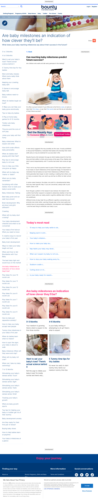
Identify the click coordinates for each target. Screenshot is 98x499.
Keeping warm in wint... (38, 233)
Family (60, 13)
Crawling (5, 211)
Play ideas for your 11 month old (10, 282)
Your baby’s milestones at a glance (11, 440)
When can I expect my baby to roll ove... (44, 254)
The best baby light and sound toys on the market (11, 262)
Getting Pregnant (8, 13)
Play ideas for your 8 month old (9, 307)
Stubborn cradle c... (37, 264)
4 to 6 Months (7, 55)
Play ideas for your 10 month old (10, 276)
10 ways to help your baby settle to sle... (44, 228)
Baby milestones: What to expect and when (11, 143)
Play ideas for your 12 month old (10, 288)
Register (94, 6)
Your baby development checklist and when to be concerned (11, 223)
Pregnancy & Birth (20, 13)
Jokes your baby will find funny (11, 136)
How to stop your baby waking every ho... (45, 259)
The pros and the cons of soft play (11, 130)
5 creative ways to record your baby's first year (11, 237)
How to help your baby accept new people (10, 325)
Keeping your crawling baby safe (10, 83)
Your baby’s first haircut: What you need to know (11, 231)
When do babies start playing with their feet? (10, 155)
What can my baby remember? (9, 179)
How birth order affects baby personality (10, 149)
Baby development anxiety (12, 418)
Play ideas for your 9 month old (9, 313)
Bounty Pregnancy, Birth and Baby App (36, 476)
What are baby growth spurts (10, 405)
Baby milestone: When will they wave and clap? (11, 352)
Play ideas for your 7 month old (9, 301)
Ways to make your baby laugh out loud (11, 247)
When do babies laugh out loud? (11, 102)
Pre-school (52, 13)
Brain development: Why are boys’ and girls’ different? (11, 205)
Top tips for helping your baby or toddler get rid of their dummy (11, 412)
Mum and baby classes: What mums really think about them (10, 76)
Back (29, 52)
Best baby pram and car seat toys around (11, 198)
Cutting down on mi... (37, 270)
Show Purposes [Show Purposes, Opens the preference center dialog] (87, 493)
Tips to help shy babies (10, 113)
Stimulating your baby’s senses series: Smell (10, 393)
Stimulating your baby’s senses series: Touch (10, 374)
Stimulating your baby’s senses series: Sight (10, 380)
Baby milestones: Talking (11, 193)
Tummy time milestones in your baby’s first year (11, 331)
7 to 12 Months (7, 369)
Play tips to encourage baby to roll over (10, 161)
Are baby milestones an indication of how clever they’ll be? (11, 269)
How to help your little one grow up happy (10, 167)
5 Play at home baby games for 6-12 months (10, 118)
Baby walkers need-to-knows (10, 96)
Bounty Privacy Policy (57, 478)
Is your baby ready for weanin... (41, 275)
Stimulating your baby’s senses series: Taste (10, 387)
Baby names (32, 13)
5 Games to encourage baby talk (10, 90)
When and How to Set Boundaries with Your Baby (10, 254)
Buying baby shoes (9, 428)
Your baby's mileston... (38, 238)
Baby (39, 13)
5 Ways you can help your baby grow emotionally (11, 108)
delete (18, 6)
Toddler (45, 13)
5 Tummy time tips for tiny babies (11, 69)
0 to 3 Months (7, 52)
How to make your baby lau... (40, 243)
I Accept (87, 488)
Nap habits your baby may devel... (42, 249)
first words (50, 109)
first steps (36, 109)
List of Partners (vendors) (52, 491)
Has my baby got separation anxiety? (9, 319)
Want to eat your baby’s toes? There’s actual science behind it (11, 61)
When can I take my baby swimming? (11, 364)
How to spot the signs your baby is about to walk (10, 345)
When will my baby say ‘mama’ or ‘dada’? (10, 173)
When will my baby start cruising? (11, 216)
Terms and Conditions (57, 474)
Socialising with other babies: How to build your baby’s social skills (11, 187)
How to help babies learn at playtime (11, 433)
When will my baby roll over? (10, 358)
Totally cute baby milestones (8, 124)
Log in (88, 6)
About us (5, 474)
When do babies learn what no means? (10, 338)
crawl (62, 107)
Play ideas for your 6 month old (9, 295)
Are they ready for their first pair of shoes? (10, 423)
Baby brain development (11, 242)
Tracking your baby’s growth (9, 399)
